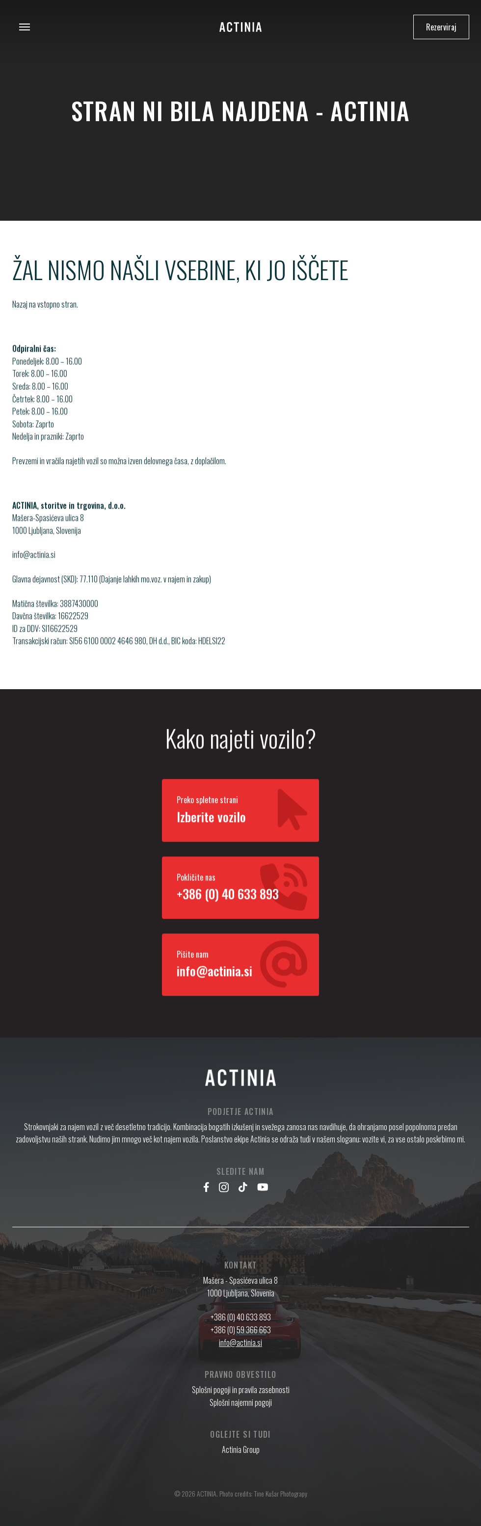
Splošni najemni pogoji (241, 1402)
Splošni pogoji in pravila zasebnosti (241, 1390)
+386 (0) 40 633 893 (241, 1317)
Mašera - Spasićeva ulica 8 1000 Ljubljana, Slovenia (240, 1286)
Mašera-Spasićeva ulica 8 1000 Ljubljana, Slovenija (48, 534)
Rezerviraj (441, 27)
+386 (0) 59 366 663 (241, 1330)
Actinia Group (241, 1449)
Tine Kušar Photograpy (280, 1493)
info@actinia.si (33, 564)
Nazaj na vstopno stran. (45, 304)
